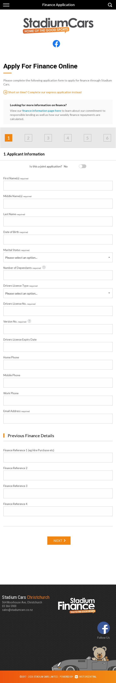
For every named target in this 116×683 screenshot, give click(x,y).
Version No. (17, 321)
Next (58, 540)
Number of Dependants (24, 267)
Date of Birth (15, 232)
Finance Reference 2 (15, 468)
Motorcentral (85, 676)
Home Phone (11, 357)
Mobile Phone (11, 375)
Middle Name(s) (17, 196)
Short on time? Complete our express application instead (42, 92)
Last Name (14, 214)
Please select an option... (21, 257)
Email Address (16, 411)
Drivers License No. (19, 303)
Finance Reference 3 (15, 486)
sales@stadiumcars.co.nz (17, 609)
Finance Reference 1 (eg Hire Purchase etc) (28, 450)
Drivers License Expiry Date (20, 339)
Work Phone (10, 393)
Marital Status (16, 250)
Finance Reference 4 (15, 504)
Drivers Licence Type (20, 285)
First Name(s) (15, 178)
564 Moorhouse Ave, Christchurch (30, 599)
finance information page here (41, 110)
